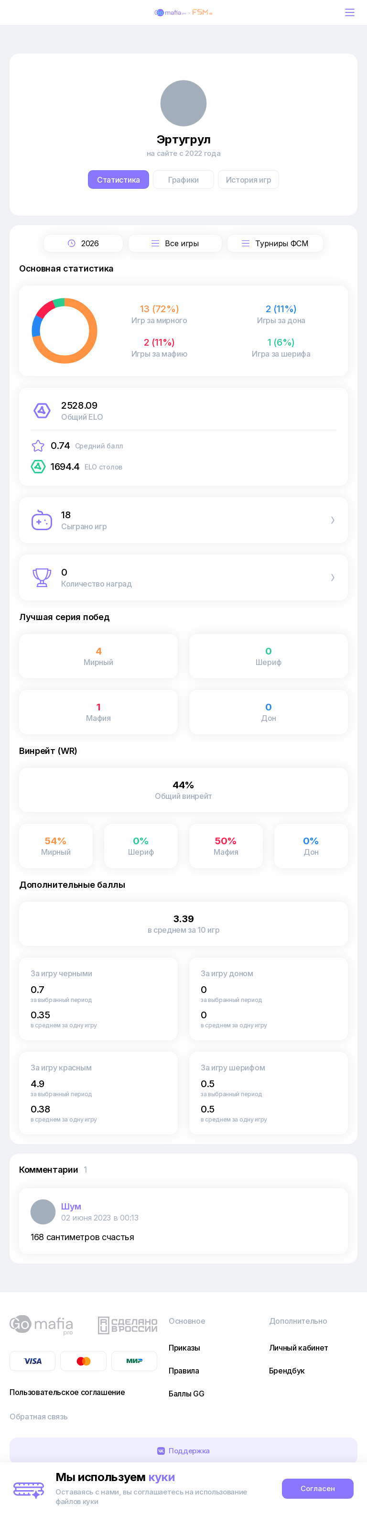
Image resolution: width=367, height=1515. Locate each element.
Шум (71, 1206)
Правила (184, 1370)
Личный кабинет (299, 1347)
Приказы (184, 1347)
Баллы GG (186, 1393)
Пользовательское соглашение (67, 1392)
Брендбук (287, 1370)
